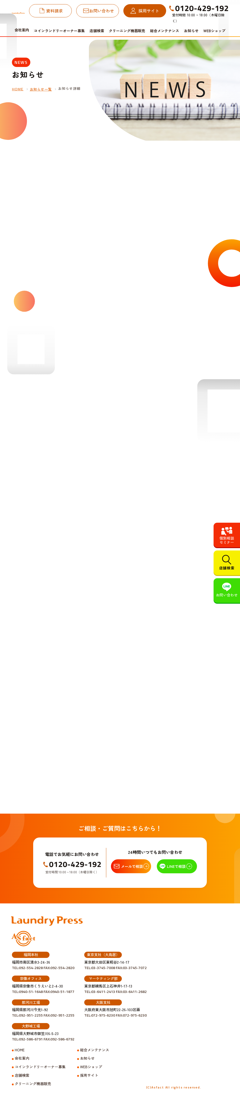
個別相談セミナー (227, 540)
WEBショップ (214, 30)
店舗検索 (97, 30)
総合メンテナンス (164, 30)
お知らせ (191, 30)
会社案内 (22, 1058)
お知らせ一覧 (41, 89)
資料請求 (54, 11)
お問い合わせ (101, 11)
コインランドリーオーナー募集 (59, 30)
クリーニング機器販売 (127, 30)
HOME (17, 89)
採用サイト (148, 11)
